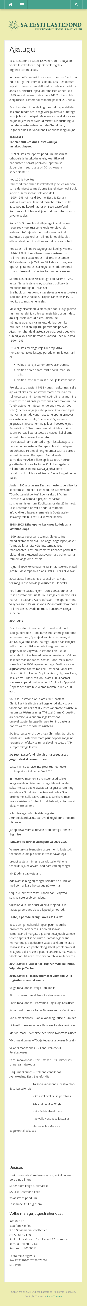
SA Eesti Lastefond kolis (24, 1192)
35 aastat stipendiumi (23, 1198)
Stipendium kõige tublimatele (28, 1186)
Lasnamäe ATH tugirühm (25, 1204)
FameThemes (54, 1296)
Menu (20, 4)
